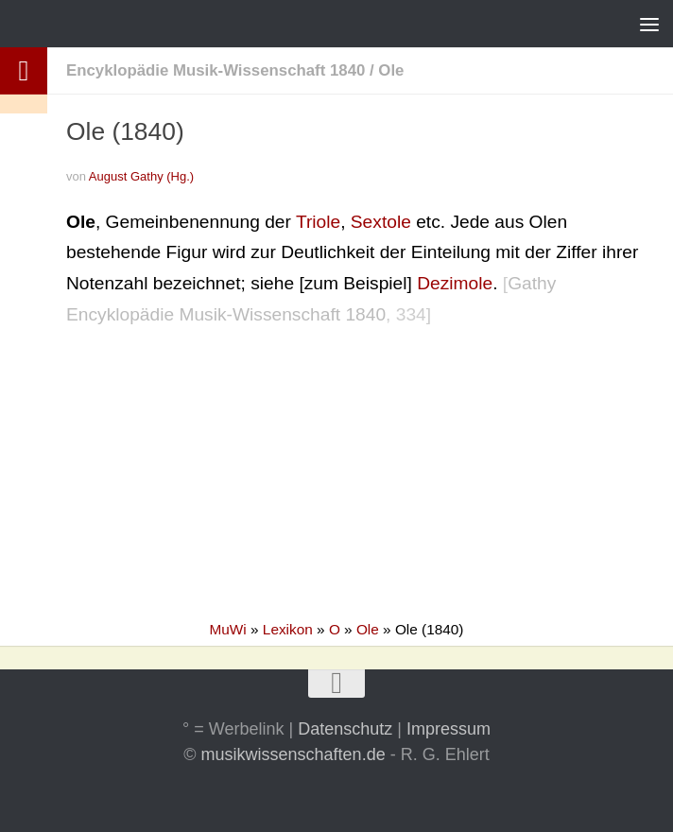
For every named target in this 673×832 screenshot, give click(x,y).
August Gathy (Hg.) (141, 176)
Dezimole (454, 283)
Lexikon (288, 629)
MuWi (228, 629)
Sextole (381, 222)
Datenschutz (345, 728)
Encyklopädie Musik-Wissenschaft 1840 (215, 70)
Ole (391, 70)
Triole (318, 222)
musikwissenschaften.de (293, 754)
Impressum (448, 728)
